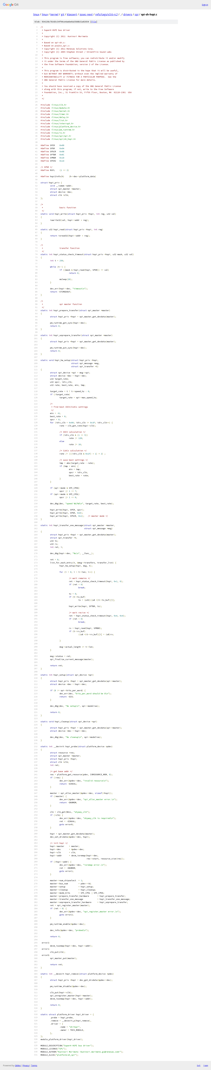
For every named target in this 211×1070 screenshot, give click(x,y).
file (93, 21)
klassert (72, 14)
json (205, 1065)
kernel (54, 14)
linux (36, 14)
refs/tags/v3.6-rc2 (106, 14)
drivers (127, 14)
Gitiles (18, 1065)
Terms (34, 1065)
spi (137, 14)
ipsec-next (86, 14)
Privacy (25, 1065)
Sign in (205, 4)
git (62, 14)
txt (198, 1065)
